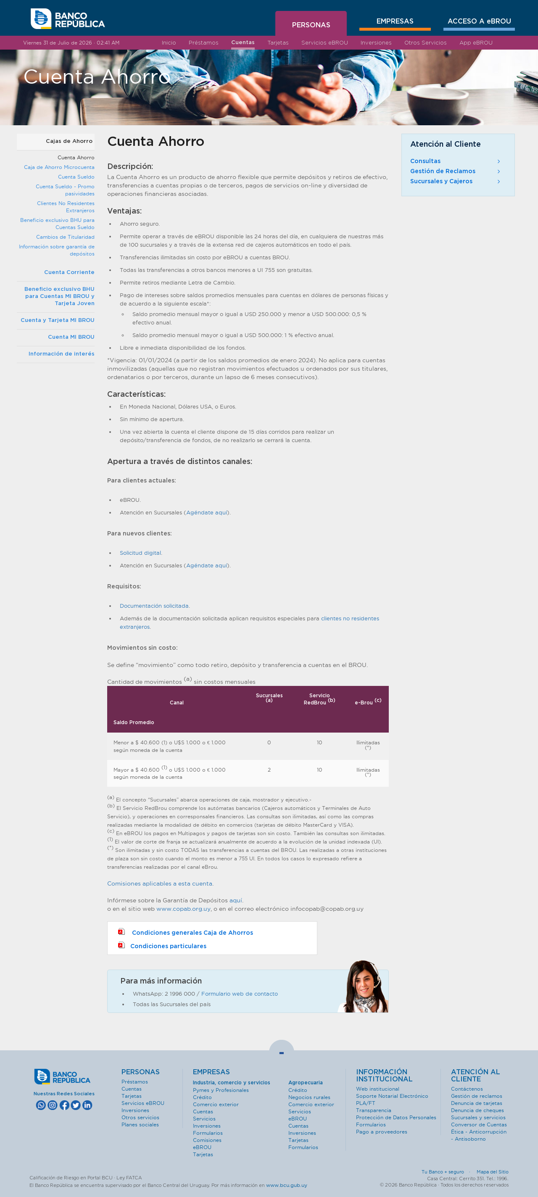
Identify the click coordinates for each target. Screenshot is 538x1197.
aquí (235, 900)
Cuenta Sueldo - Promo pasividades (65, 190)
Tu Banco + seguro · (448, 1171)
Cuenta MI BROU (71, 337)
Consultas (456, 161)
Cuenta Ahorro (76, 157)
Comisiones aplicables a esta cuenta (159, 883)
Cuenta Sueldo (76, 176)
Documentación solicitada (154, 606)
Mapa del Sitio (493, 1171)
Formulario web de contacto (239, 994)
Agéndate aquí (206, 512)
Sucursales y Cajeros (456, 182)
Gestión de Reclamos (456, 171)
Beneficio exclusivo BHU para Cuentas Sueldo (57, 223)
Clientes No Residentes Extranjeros (66, 206)
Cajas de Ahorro (69, 141)
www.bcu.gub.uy (286, 1185)
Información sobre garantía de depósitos (57, 250)
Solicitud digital (140, 553)
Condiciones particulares (162, 945)
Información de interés (62, 354)
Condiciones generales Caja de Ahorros (185, 932)
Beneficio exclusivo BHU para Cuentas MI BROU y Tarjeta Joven (59, 296)
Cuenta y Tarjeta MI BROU (58, 320)
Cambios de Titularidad (65, 237)
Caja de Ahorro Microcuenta (59, 167)
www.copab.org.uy (183, 908)
